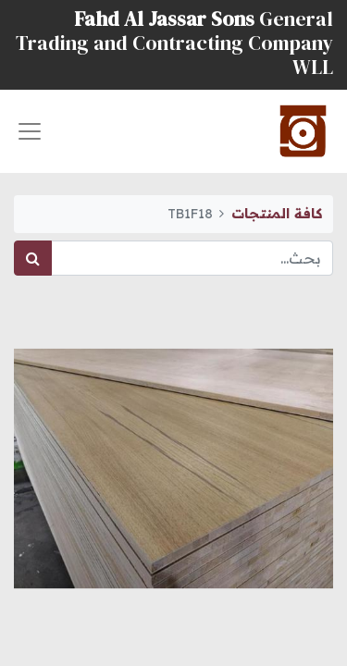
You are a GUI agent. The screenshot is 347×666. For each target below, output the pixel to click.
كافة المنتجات (276, 213)
